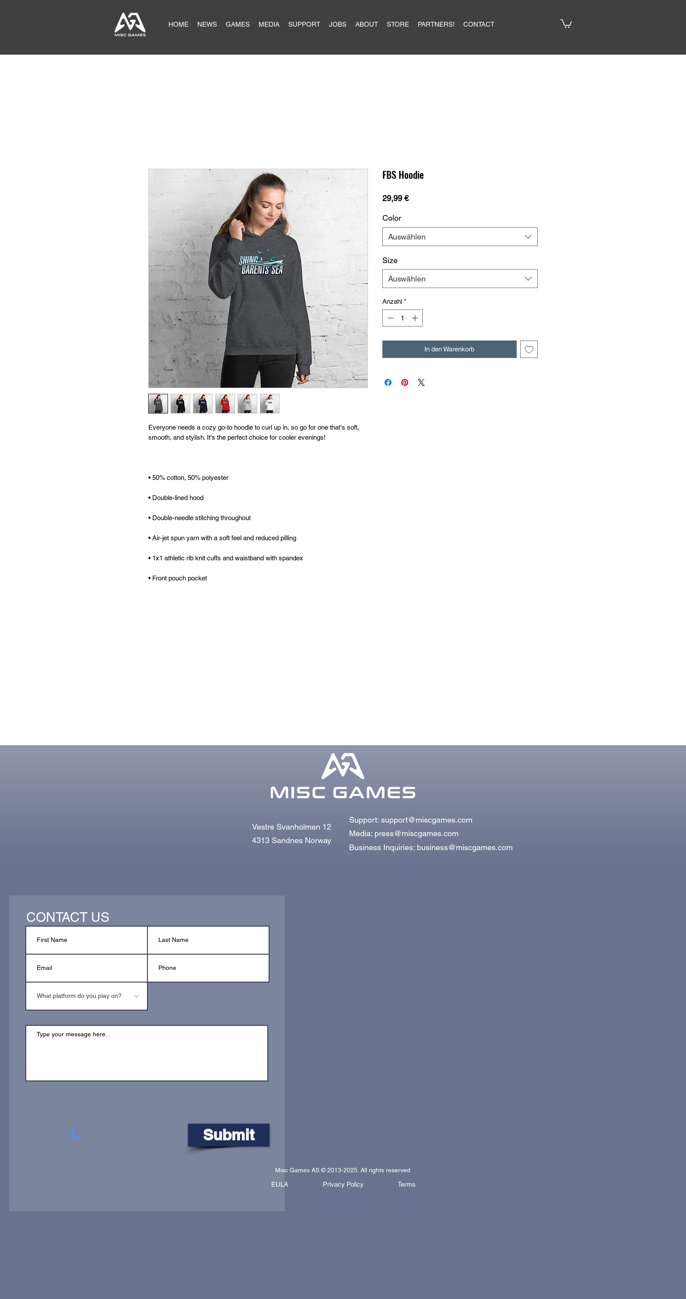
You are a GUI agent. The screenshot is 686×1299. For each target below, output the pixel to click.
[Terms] (406, 1184)
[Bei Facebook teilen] (388, 382)
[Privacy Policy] (343, 1184)
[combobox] (460, 236)
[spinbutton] (403, 318)
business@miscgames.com (465, 847)
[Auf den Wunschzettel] (529, 349)
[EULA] (279, 1184)
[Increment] (416, 318)
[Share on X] (421, 382)
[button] (237, 24)
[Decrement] (390, 318)
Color (391, 217)
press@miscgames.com (416, 833)
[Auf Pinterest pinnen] (404, 382)
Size (390, 260)
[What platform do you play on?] (86, 996)
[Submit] (229, 1135)
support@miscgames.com (426, 819)
